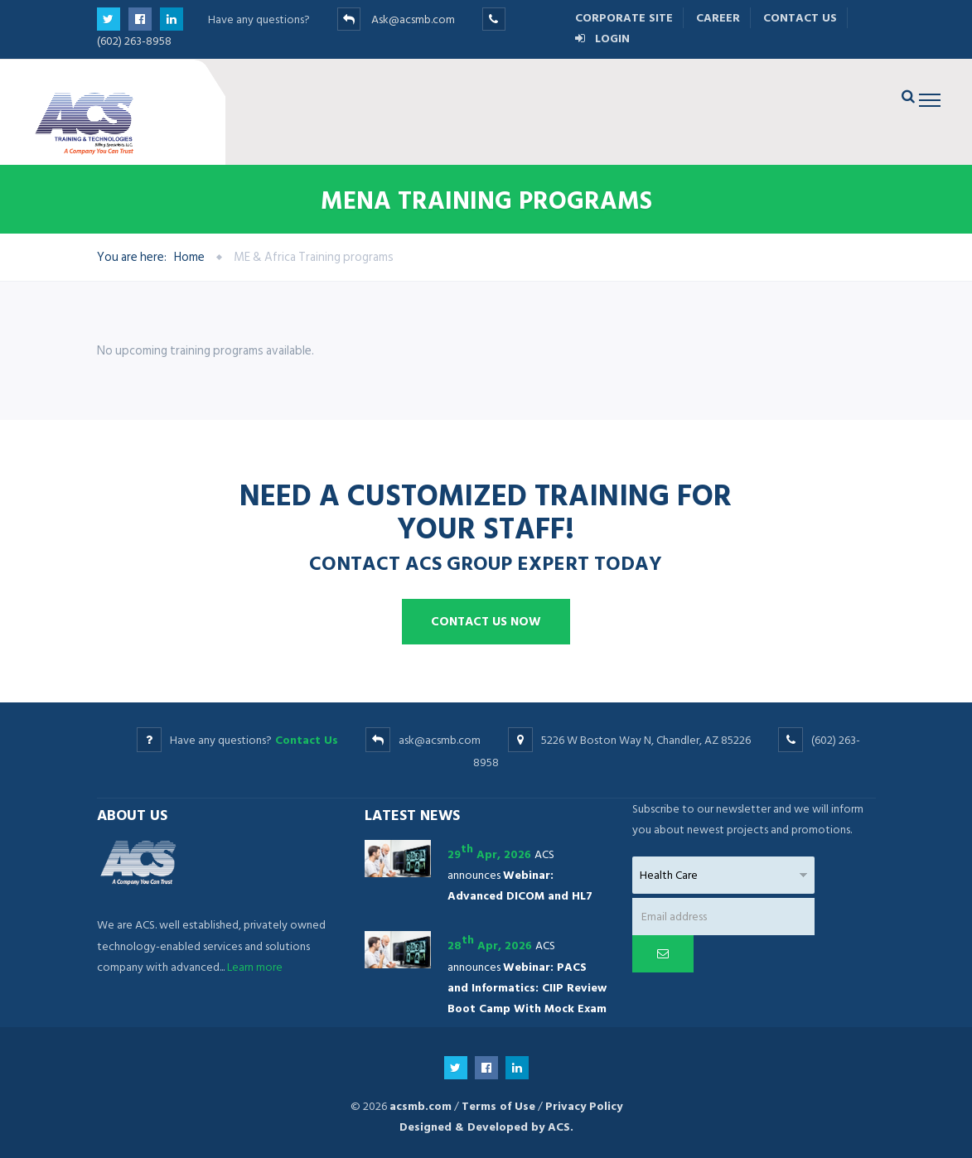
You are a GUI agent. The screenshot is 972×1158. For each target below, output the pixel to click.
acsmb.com (420, 1106)
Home (189, 257)
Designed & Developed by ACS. (486, 1126)
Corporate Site (624, 17)
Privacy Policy (583, 1106)
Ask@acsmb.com (413, 19)
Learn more (255, 967)
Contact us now (486, 621)
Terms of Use (498, 1106)
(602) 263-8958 (134, 41)
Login (602, 38)
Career (718, 17)
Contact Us (800, 17)
